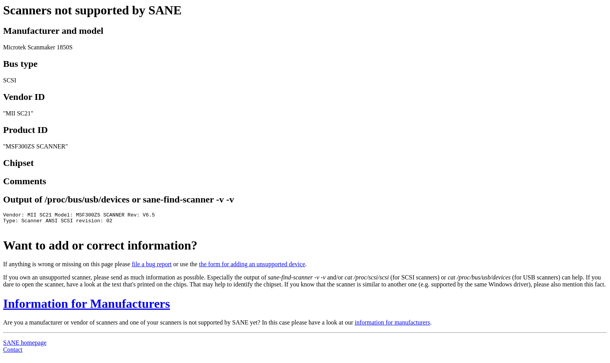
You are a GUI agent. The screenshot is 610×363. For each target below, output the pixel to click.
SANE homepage (25, 346)
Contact (13, 353)
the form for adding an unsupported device (252, 267)
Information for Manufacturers (86, 307)
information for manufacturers (392, 326)
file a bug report (152, 267)
